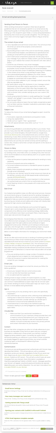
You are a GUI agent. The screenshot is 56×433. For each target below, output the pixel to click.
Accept (43, 428)
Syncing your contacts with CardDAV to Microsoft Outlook (25, 410)
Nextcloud (15, 135)
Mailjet (12, 243)
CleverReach (26, 243)
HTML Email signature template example (19, 418)
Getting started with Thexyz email (16, 402)
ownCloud (7, 135)
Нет (35, 376)
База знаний (10, 11)
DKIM (18, 177)
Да (28, 376)
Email (16, 11)
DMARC (22, 177)
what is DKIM (21, 355)
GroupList (18, 243)
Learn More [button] (49, 428)
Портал (4, 11)
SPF (14, 177)
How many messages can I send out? (17, 396)
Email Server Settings (12, 388)
